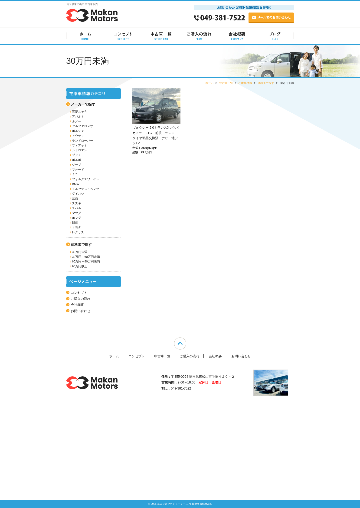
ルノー (76, 121)
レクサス (78, 232)
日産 (75, 222)
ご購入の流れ (80, 298)
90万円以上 (79, 266)
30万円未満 (79, 252)
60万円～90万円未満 (86, 261)
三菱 (75, 198)
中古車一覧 (162, 356)
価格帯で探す (81, 244)
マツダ (76, 213)
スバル (76, 208)
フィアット (79, 145)
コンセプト (79, 292)
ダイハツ (78, 193)
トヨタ (76, 227)
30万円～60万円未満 (86, 257)
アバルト (78, 116)
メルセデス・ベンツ (85, 189)
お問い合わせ (80, 311)
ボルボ (76, 160)
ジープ (76, 164)
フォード (78, 169)
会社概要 (77, 305)
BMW (75, 184)
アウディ (78, 135)
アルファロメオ (82, 126)
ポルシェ (78, 131)
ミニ (75, 174)
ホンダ (76, 218)
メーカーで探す (83, 104)
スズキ (76, 203)
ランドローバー (82, 140)
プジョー (78, 155)
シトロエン (79, 150)
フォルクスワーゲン (85, 179)
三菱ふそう (79, 111)
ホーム (114, 356)
